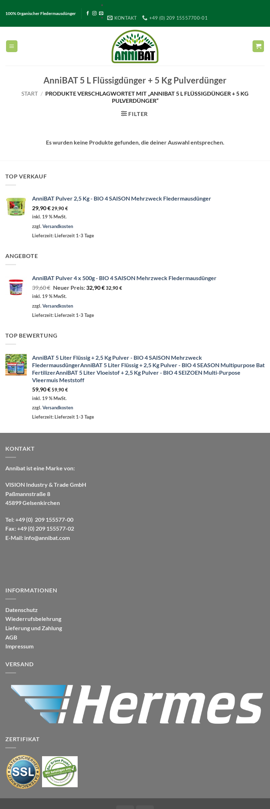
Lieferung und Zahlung (33, 628)
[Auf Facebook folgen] (87, 13)
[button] (11, 46)
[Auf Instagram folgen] (94, 13)
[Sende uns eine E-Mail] (101, 13)
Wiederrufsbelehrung (33, 618)
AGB (11, 637)
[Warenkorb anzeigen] (258, 46)
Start (29, 93)
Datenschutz (21, 609)
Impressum (19, 646)
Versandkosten (57, 226)
